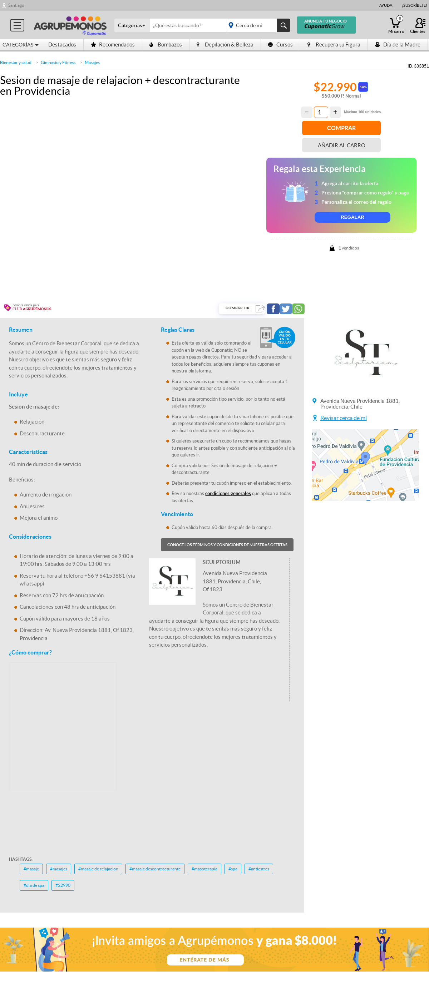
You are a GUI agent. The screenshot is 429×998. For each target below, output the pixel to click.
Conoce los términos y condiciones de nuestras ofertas (227, 545)
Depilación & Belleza (225, 44)
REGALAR (352, 217)
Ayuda (385, 5)
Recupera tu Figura (333, 44)
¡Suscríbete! (414, 5)
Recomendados (113, 44)
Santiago (16, 5)
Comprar (341, 128)
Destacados (62, 44)
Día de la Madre (397, 44)
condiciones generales (228, 493)
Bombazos (165, 44)
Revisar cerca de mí (343, 418)
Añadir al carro (341, 145)
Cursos (280, 44)
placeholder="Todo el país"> (257, 25)
